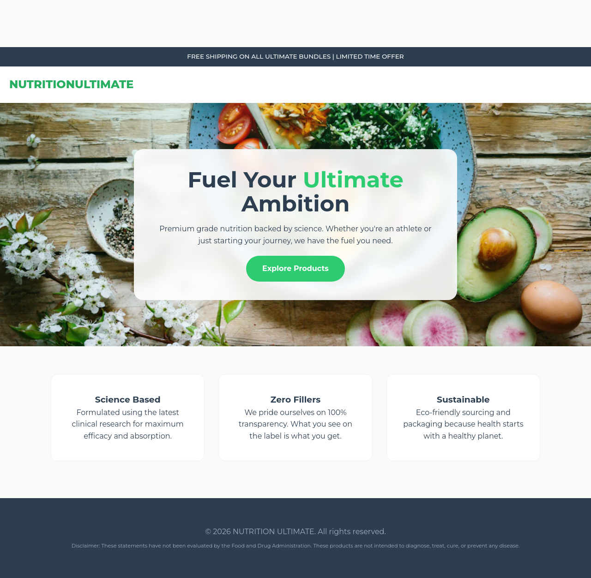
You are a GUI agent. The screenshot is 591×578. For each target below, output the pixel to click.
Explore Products (295, 268)
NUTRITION (71, 84)
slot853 (1, 47)
